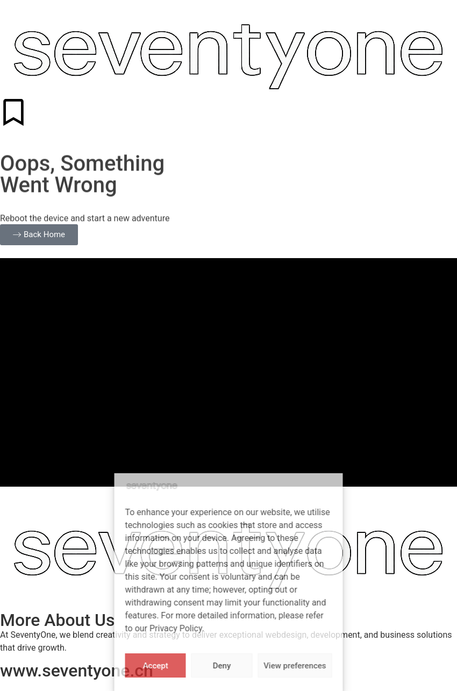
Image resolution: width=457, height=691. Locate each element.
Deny (222, 666)
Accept (155, 666)
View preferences (294, 666)
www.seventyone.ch (76, 670)
